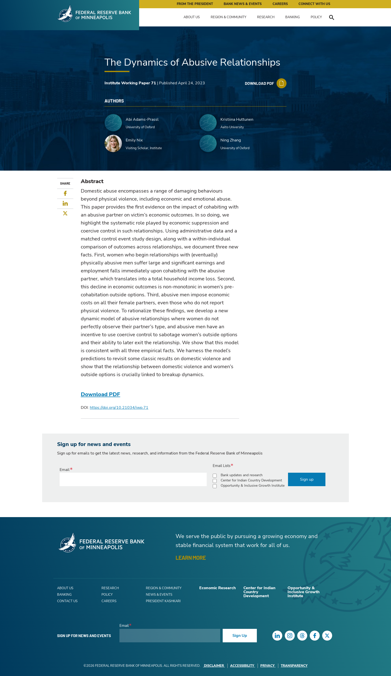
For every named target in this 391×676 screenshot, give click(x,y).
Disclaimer (214, 666)
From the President (195, 4)
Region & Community (228, 17)
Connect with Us (314, 4)
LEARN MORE (191, 557)
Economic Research (217, 588)
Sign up (306, 479)
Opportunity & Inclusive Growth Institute (253, 485)
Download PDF (100, 394)
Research (266, 17)
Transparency (294, 666)
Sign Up (239, 635)
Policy (316, 17)
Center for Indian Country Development (251, 480)
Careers (280, 4)
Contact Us (67, 601)
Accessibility (242, 666)
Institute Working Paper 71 (130, 83)
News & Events (159, 594)
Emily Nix (134, 140)
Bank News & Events (243, 4)
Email (65, 470)
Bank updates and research (242, 475)
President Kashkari (163, 601)
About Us (192, 17)
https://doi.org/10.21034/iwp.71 (119, 407)
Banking (292, 17)
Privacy (268, 666)
